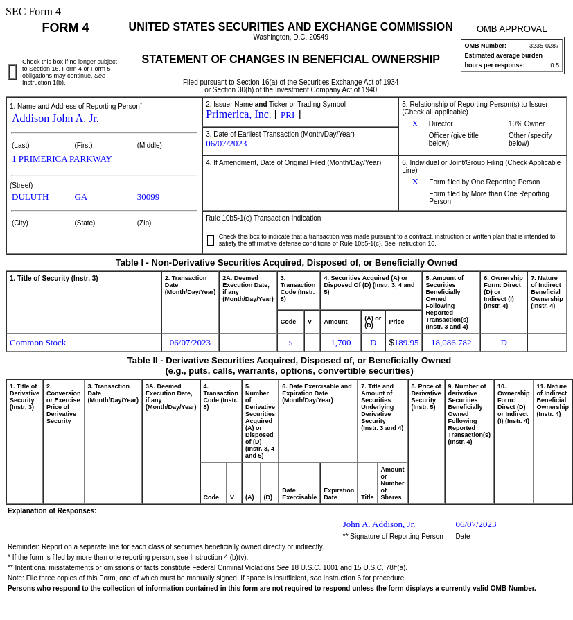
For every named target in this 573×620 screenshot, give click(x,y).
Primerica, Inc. (239, 114)
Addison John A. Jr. (55, 118)
